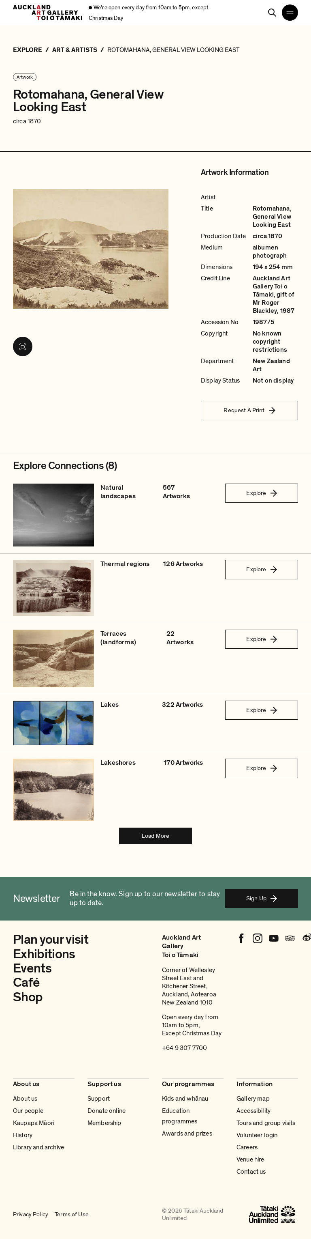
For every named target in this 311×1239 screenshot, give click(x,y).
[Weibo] (306, 938)
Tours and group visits (266, 1123)
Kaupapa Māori (33, 1123)
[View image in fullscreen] (22, 346)
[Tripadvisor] (290, 938)
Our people (28, 1110)
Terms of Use (72, 1214)
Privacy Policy (30, 1214)
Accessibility (253, 1110)
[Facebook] (241, 938)
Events (32, 968)
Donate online (106, 1110)
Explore (261, 493)
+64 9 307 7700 (184, 1047)
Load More (155, 836)
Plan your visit (50, 940)
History (22, 1135)
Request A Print (249, 410)
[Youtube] (274, 938)
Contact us (251, 1171)
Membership (104, 1123)
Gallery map (253, 1098)
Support (98, 1098)
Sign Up (261, 898)
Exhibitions (44, 954)
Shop (28, 997)
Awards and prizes (187, 1133)
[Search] (272, 12)
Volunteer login (256, 1135)
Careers (247, 1147)
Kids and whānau (185, 1098)
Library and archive (38, 1147)
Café (26, 983)
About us (25, 1098)
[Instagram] (257, 938)
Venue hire (250, 1159)
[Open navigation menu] (290, 12)
